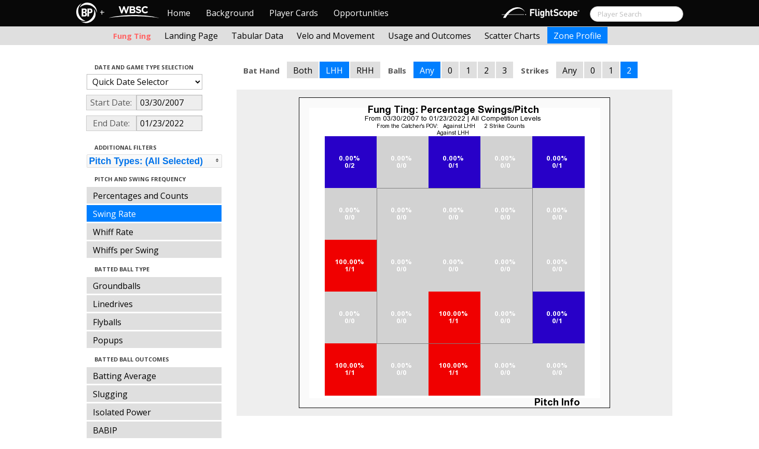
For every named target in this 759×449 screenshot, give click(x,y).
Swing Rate (114, 214)
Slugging (110, 394)
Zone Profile (577, 35)
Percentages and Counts (140, 195)
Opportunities (361, 13)
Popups (108, 340)
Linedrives (113, 304)
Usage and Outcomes (429, 35)
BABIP (105, 430)
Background (230, 13)
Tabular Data (257, 35)
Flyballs (107, 322)
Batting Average (124, 376)
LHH (334, 70)
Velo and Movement (336, 35)
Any (427, 70)
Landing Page (191, 35)
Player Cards (293, 13)
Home (178, 13)
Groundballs (117, 286)
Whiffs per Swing (126, 250)
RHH (365, 70)
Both (302, 70)
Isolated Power (122, 412)
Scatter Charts (512, 35)
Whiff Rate (113, 232)
